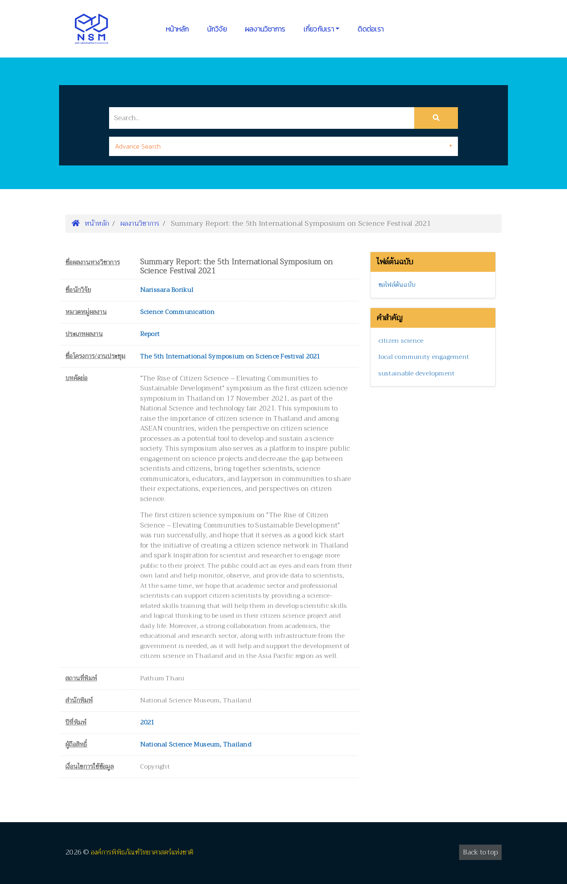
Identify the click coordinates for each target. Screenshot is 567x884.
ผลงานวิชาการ (265, 29)
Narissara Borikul (166, 289)
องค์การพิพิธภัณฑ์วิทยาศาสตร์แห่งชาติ (142, 852)
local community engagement (423, 356)
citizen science (401, 340)
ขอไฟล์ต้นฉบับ (397, 284)
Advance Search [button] (138, 146)
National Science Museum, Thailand (195, 744)
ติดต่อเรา (371, 29)
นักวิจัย (217, 29)
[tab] (283, 146)
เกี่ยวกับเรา (319, 29)
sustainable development (416, 373)
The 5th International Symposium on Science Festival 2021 (230, 356)
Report (150, 334)
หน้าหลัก (177, 29)
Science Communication (177, 312)
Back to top (480, 852)
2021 (147, 722)
